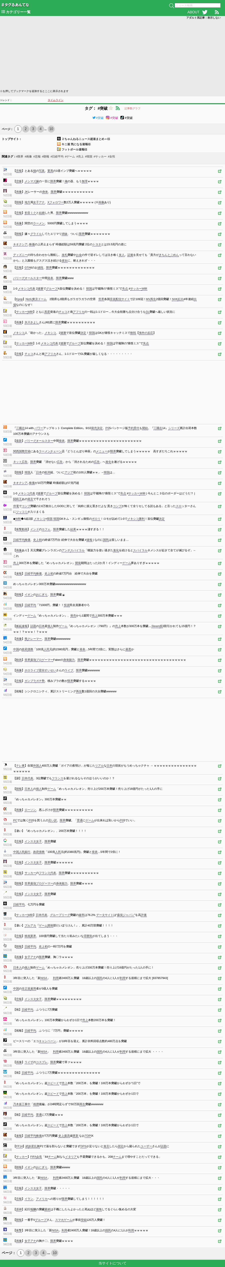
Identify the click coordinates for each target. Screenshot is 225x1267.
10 (51, 129)
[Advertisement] (112, 54)
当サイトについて (112, 1263)
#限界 (19, 156)
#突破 (98, 118)
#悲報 (36, 156)
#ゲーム (70, 156)
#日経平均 (57, 156)
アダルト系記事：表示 (203, 17)
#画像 (28, 156)
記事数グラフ (132, 108)
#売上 (79, 156)
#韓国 (88, 156)
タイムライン (56, 100)
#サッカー (100, 156)
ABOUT (193, 12)
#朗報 (45, 156)
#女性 (111, 156)
